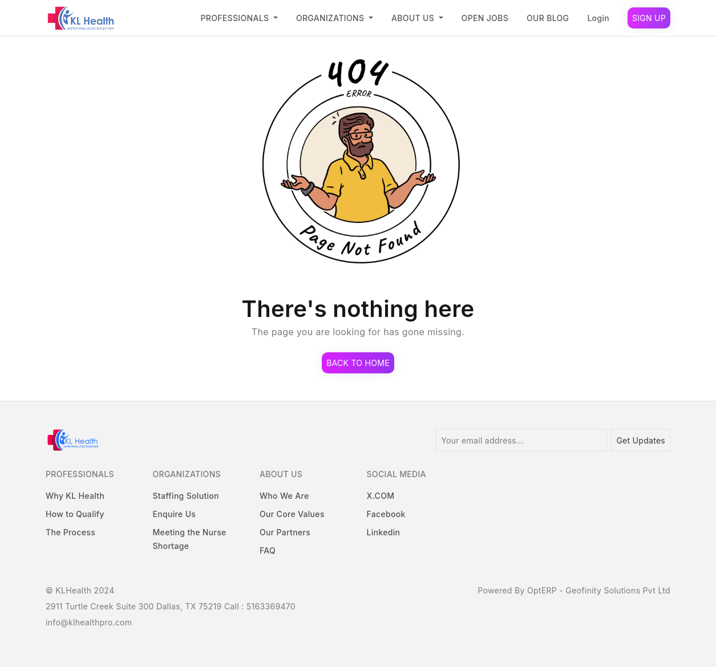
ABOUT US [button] (413, 18)
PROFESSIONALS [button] (236, 18)
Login (598, 18)
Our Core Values (292, 514)
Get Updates (640, 440)
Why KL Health (75, 496)
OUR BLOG (548, 18)
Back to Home (358, 363)
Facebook (386, 514)
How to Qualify (75, 514)
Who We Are (284, 496)
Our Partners (285, 532)
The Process (70, 532)
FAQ (268, 550)
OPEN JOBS (485, 18)
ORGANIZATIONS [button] (331, 18)
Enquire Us (174, 514)
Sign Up (649, 18)
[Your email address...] (521, 440)
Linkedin (384, 532)
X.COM (381, 496)
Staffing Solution (186, 496)
